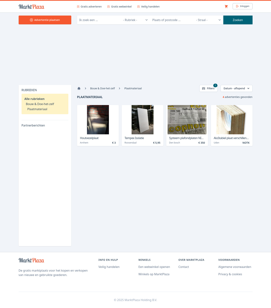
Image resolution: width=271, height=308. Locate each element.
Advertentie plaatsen (45, 20)
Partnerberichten (33, 125)
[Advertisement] (135, 57)
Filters (209, 87)
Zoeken (238, 20)
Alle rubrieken (34, 99)
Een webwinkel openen (154, 267)
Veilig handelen (109, 267)
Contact (183, 267)
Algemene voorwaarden (234, 267)
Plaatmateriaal (37, 109)
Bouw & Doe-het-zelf (40, 104)
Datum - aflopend (237, 88)
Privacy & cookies (230, 274)
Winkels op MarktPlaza (153, 274)
